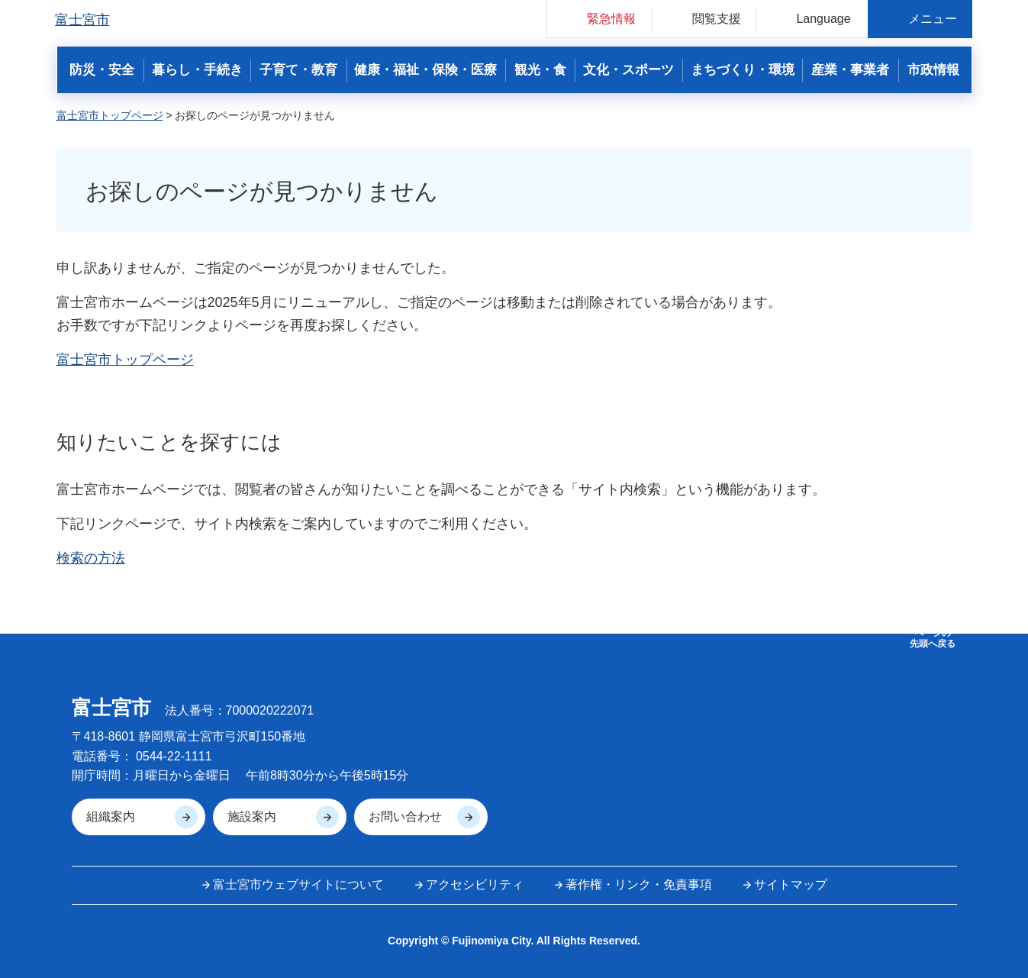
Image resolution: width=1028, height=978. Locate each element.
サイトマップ (790, 884)
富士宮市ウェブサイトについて (298, 884)
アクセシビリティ (475, 884)
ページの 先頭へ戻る (932, 638)
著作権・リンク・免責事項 (639, 884)
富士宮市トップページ (109, 115)
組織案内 (110, 816)
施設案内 (251, 816)
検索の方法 (90, 558)
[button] (599, 18)
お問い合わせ (405, 816)
